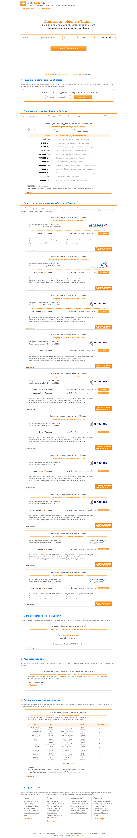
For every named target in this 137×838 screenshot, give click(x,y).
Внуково (102, 804)
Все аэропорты (99, 819)
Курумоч (97, 815)
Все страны (28, 819)
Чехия (30, 801)
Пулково (96, 804)
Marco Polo (104, 806)
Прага (52, 808)
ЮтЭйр (77, 808)
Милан (54, 804)
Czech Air (81, 813)
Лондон (49, 804)
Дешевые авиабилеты (52, 74)
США (25, 815)
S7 (77, 813)
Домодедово (104, 808)
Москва (49, 801)
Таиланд (32, 808)
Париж (59, 804)
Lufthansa (82, 810)
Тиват (61, 815)
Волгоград (108, 804)
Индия (37, 806)
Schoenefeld (106, 801)
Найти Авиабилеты (68, 47)
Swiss (85, 813)
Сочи (58, 815)
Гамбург (96, 808)
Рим (57, 806)
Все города (51, 821)
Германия (35, 810)
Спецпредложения (44, 8)
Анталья (54, 817)
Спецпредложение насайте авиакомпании (103, 249)
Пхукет (55, 810)
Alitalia (76, 810)
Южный (33, 685)
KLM (82, 804)
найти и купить (103, 233)
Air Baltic (83, 808)
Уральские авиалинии (80, 801)
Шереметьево (98, 810)
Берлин (49, 817)
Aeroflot (73, 804)
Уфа (102, 813)
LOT (71, 801)
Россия (26, 801)
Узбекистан (73, 74)
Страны (64, 74)
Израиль (35, 801)
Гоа (60, 801)
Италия (36, 813)
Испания (26, 804)
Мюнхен (57, 808)
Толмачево (97, 813)
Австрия (32, 804)
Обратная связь (78, 835)
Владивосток (98, 801)
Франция (26, 808)
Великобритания (29, 806)
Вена (55, 813)
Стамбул (50, 810)
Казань (106, 813)
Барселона (55, 801)
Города (81, 74)
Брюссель (106, 810)
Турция (31, 813)
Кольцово (97, 806)
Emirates (73, 813)
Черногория (27, 810)
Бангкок (53, 806)
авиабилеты (51, 3)
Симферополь (51, 815)
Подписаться (83, 97)
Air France (76, 806)
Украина (26, 813)
